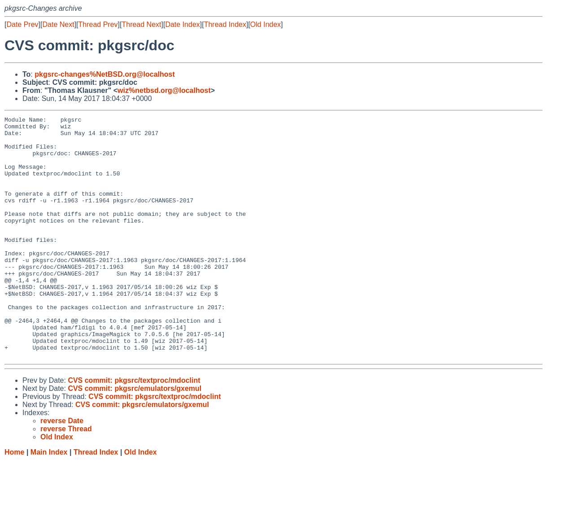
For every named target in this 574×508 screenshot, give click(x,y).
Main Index (49, 499)
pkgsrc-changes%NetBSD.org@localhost (105, 74)
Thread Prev (98, 24)
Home (14, 499)
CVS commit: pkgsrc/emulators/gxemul (134, 435)
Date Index (182, 24)
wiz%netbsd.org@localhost (164, 90)
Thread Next (141, 24)
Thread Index (225, 24)
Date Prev (22, 24)
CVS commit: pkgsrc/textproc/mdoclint (134, 427)
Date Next (58, 24)
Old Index (265, 24)
